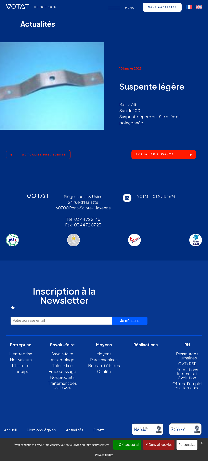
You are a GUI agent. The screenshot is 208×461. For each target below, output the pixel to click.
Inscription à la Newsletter (53, 300)
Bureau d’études (104, 365)
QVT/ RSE (187, 363)
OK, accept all (127, 444)
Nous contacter (162, 7)
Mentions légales (41, 430)
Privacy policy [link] (104, 454)
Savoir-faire (62, 353)
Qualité (104, 371)
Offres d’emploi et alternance (187, 385)
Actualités (74, 430)
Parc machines (104, 359)
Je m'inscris (129, 321)
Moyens (103, 353)
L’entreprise (20, 353)
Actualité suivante (154, 154)
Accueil (10, 430)
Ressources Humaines (187, 355)
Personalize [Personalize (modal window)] (187, 444)
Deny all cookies (158, 444)
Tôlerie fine (62, 365)
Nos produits (62, 377)
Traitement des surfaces (62, 385)
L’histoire (20, 365)
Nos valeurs (21, 359)
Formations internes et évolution (187, 373)
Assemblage (62, 359)
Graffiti (99, 430)
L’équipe (20, 371)
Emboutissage (62, 371)
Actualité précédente (44, 154)
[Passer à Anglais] (199, 7)
